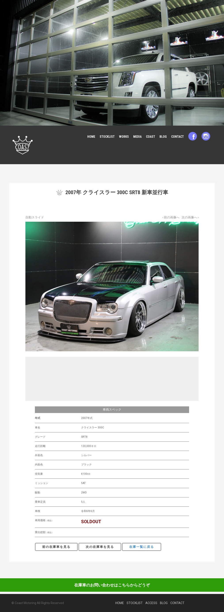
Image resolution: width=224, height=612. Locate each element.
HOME (91, 136)
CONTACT (177, 136)
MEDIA (137, 136)
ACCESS (151, 603)
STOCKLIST (107, 136)
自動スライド (34, 217)
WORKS (124, 136)
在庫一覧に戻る (141, 547)
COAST (150, 136)
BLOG (163, 136)
